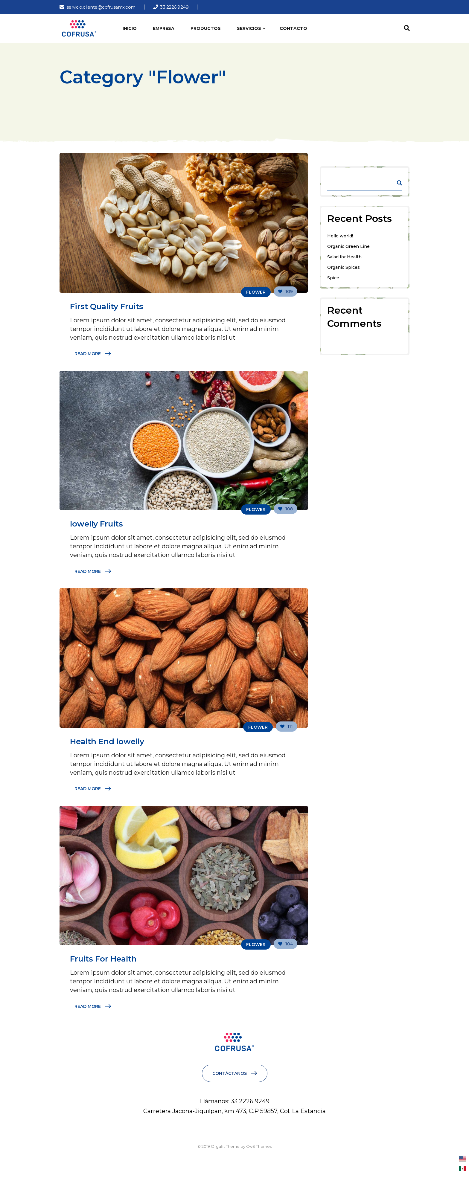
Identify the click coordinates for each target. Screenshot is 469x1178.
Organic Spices (343, 267)
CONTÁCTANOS (229, 1073)
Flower (256, 292)
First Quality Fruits (106, 306)
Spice (333, 277)
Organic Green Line (348, 246)
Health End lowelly (107, 741)
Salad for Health (344, 257)
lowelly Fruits (96, 524)
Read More (87, 353)
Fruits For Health (103, 959)
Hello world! (340, 236)
